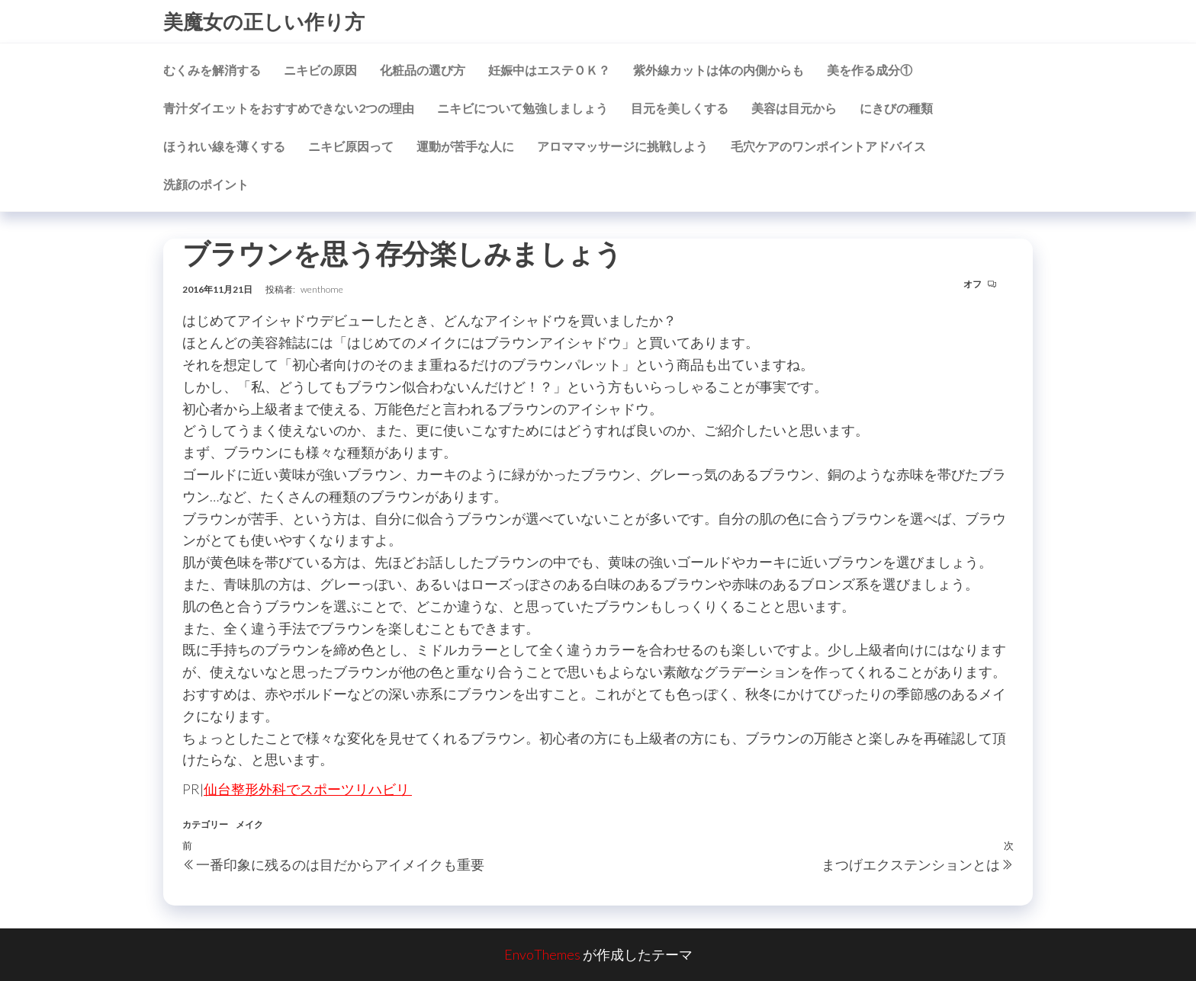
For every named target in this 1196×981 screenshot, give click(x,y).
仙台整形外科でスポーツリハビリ (308, 789)
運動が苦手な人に (465, 146)
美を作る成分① (869, 70)
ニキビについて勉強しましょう (522, 108)
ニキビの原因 (320, 70)
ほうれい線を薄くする (224, 146)
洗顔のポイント (206, 184)
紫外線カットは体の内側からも (718, 70)
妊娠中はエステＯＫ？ (549, 70)
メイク (249, 824)
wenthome (322, 289)
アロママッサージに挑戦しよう (622, 146)
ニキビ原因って (351, 146)
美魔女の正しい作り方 (264, 21)
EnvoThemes (542, 954)
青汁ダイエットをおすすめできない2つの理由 (288, 108)
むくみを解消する (212, 70)
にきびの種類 (896, 108)
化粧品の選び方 (422, 70)
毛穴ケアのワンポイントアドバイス (828, 146)
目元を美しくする (679, 108)
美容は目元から (794, 108)
